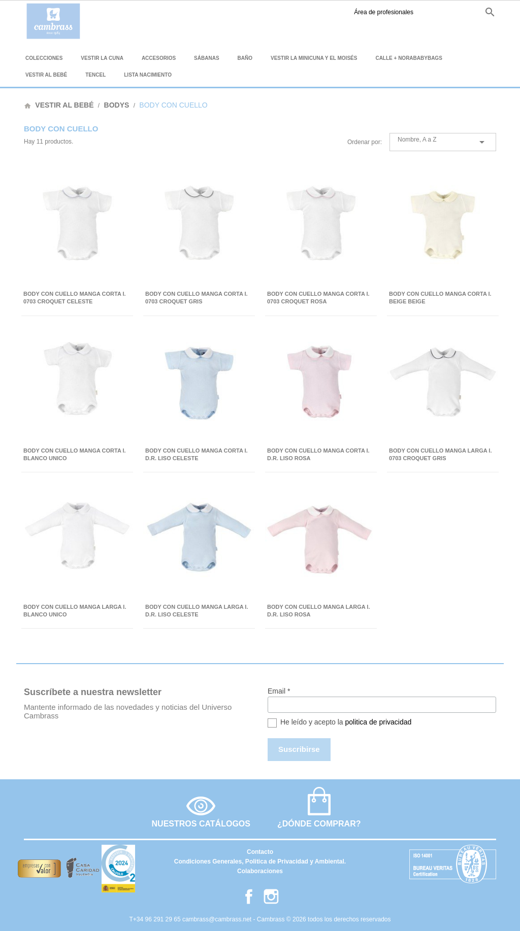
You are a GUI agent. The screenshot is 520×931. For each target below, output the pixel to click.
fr (454, 12)
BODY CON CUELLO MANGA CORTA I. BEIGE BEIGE (440, 297)
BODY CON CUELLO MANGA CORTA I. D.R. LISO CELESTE (196, 454)
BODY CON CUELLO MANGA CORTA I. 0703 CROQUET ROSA (318, 297)
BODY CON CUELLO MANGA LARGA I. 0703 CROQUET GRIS (440, 454)
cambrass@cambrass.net (217, 919)
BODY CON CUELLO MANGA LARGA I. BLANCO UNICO (74, 610)
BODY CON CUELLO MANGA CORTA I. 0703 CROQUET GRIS (196, 297)
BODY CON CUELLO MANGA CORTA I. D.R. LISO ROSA (318, 454)
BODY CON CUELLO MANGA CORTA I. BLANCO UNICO (74, 454)
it (470, 12)
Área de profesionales (323, 12)
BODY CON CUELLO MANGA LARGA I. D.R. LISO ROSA (318, 610)
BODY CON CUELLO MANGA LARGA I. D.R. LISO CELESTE (196, 610)
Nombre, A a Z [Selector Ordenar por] (443, 142)
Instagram (403, 12)
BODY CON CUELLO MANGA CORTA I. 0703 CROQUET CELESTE (74, 297)
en (437, 12)
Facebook (387, 12)
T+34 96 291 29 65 (155, 919)
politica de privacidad (378, 722)
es (419, 12)
